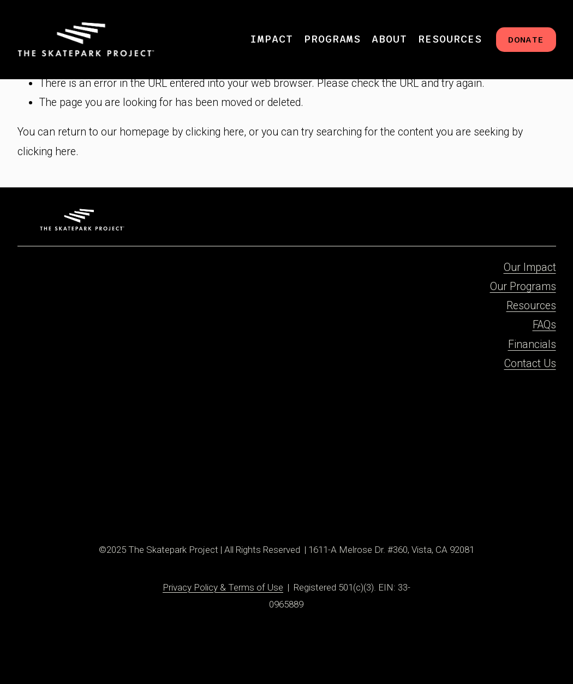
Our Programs (523, 286)
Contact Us (530, 363)
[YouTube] (138, 497)
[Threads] (120, 497)
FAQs (544, 325)
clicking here (215, 132)
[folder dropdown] (271, 39)
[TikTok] (85, 497)
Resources (531, 305)
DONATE (526, 39)
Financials (532, 344)
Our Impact (530, 267)
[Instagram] (67, 497)
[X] (103, 497)
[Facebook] (49, 497)
